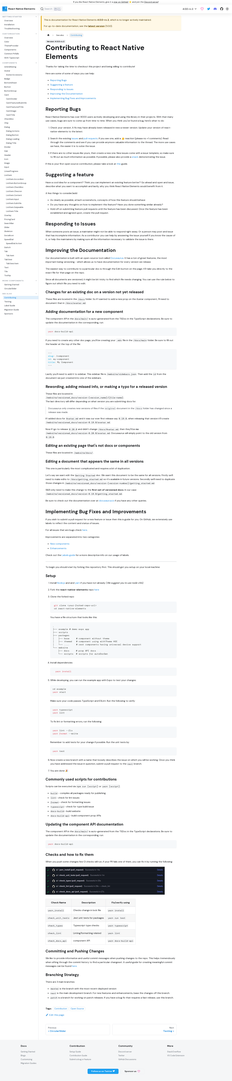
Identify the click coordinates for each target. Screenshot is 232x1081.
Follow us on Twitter (103, 1071)
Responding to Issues (61, 89)
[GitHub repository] (221, 9)
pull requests (91, 138)
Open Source (77, 1008)
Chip (6, 123)
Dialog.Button (12, 135)
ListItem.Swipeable (14, 207)
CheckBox (9, 119)
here (84, 530)
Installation (9, 24)
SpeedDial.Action (14, 243)
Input (6, 167)
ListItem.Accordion (15, 179)
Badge (7, 79)
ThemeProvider (11, 45)
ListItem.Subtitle (13, 203)
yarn (77, 582)
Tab (6, 251)
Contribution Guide (78, 1055)
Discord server (151, 2)
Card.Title (10, 115)
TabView (8, 259)
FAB (6, 151)
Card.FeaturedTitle (15, 107)
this (119, 163)
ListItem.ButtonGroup (16, 183)
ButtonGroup (10, 91)
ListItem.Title (12, 211)
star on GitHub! (121, 2)
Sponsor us (132, 1071)
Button (7, 87)
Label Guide (9, 305)
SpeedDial (8, 239)
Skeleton (8, 231)
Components (10, 49)
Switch (7, 247)
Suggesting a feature (61, 84)
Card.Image (11, 111)
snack (135, 156)
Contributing (10, 297)
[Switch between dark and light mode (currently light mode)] (227, 8)
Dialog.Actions (12, 131)
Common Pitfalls (11, 53)
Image (7, 163)
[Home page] (48, 35)
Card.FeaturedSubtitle (16, 103)
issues (75, 138)
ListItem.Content (14, 195)
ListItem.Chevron (14, 191)
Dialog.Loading (12, 139)
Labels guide (68, 555)
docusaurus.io (106, 500)
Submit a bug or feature (80, 1059)
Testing (7, 301)
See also (7, 294)
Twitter (121, 1055)
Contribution (60, 1008)
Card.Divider (11, 99)
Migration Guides (28, 1063)
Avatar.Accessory (14, 75)
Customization (11, 34)
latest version (96, 26)
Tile (6, 271)
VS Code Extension (176, 1055)
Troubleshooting (12, 28)
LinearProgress (11, 171)
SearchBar (9, 223)
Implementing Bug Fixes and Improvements (73, 98)
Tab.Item (10, 255)
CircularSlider (10, 288)
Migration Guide (11, 309)
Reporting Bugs (58, 80)
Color (6, 41)
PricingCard (9, 219)
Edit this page (55, 1014)
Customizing (26, 1059)
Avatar (7, 71)
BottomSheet (10, 83)
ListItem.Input (12, 199)
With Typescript (11, 58)
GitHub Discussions (127, 1059)
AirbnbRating (10, 67)
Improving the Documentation (66, 93)
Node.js (61, 582)
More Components (13, 281)
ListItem (8, 175)
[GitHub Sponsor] (202, 9)
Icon (6, 159)
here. (74, 966)
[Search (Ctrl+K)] (51, 9)
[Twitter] (208, 9)
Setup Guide (75, 1051)
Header (7, 155)
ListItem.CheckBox (14, 187)
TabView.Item (12, 263)
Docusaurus (117, 258)
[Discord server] (215, 9)
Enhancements (58, 548)
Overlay (7, 215)
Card (6, 95)
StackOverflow (174, 1051)
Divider (7, 147)
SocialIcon (9, 235)
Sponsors (8, 313)
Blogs (23, 1055)
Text (6, 267)
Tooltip (7, 275)
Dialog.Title (11, 143)
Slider (6, 227)
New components (59, 543)
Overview (8, 20)
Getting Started (12, 17)
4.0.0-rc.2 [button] (188, 8)
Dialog (7, 127)
